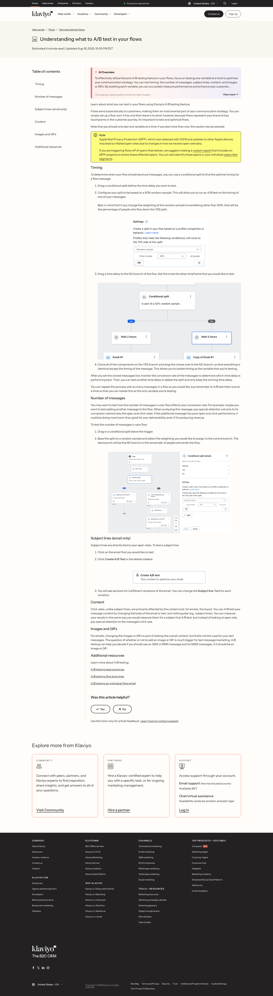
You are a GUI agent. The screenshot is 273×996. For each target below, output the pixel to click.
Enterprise (63, 3)
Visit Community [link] (50, 810)
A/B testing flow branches (107, 676)
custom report (202, 150)
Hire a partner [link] (119, 810)
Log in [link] (184, 810)
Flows (52, 29)
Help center (48, 3)
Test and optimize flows (72, 29)
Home (35, 3)
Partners (76, 3)
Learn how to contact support (159, 721)
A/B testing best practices (107, 669)
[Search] (224, 3)
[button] (100, 709)
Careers (89, 3)
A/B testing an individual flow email (113, 683)
